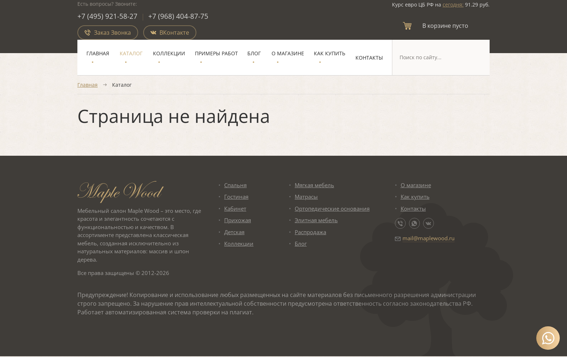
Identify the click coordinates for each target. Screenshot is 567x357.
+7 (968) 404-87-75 (179, 16)
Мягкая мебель (314, 185)
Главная (97, 53)
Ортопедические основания (332, 208)
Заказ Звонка (108, 33)
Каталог (131, 53)
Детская (234, 232)
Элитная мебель (316, 220)
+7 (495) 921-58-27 (107, 16)
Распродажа (310, 232)
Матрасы (306, 197)
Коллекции (169, 53)
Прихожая (237, 220)
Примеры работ (216, 53)
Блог (254, 53)
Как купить (329, 53)
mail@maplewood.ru (428, 238)
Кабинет (235, 208)
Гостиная (236, 197)
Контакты (369, 58)
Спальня (235, 185)
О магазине (288, 53)
